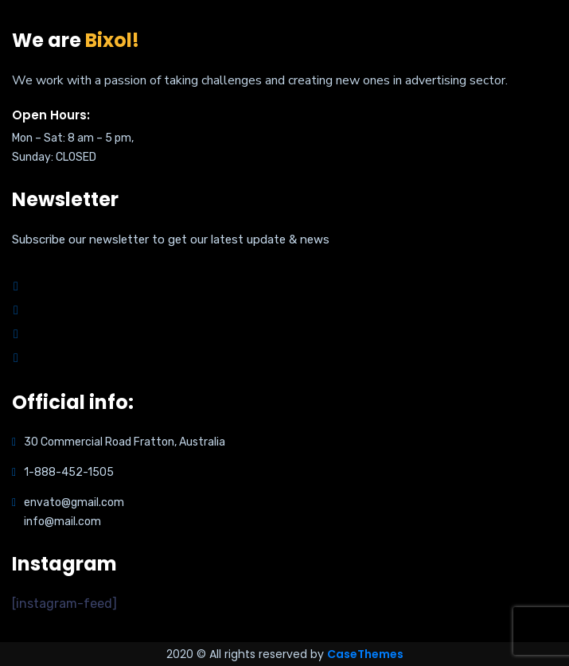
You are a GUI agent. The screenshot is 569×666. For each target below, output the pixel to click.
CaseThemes (365, 654)
